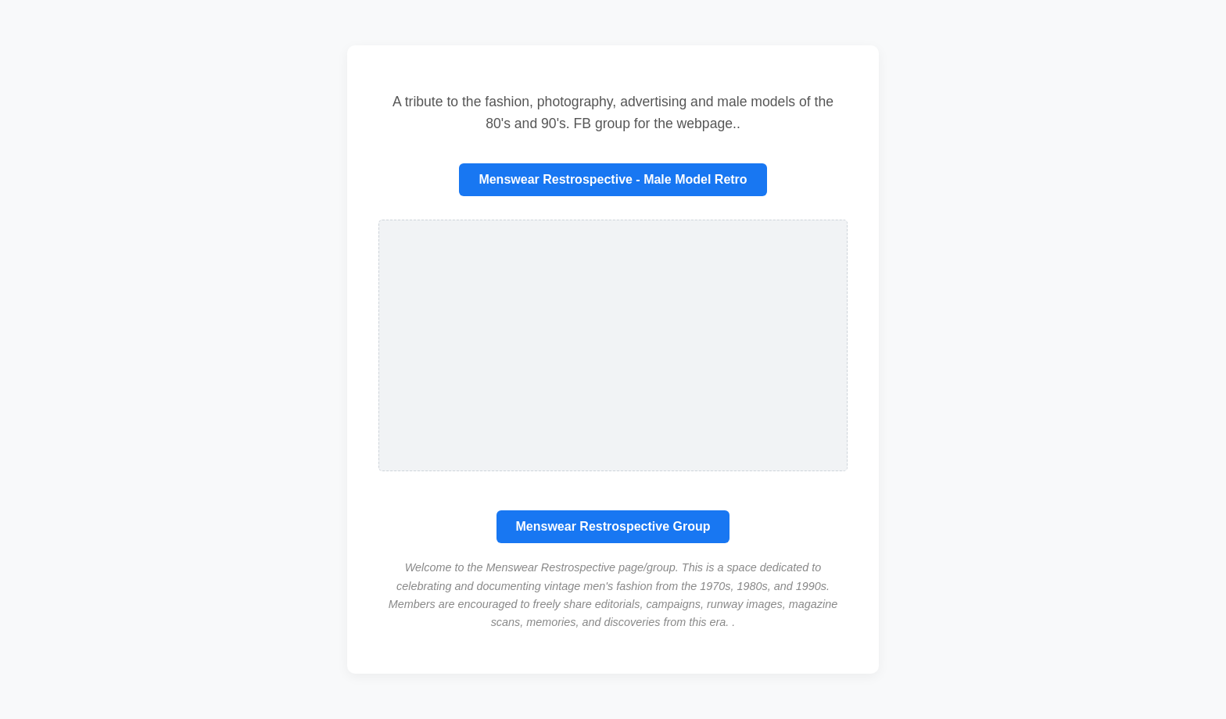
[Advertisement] (613, 345)
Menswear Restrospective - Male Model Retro (613, 179)
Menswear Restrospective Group (613, 526)
